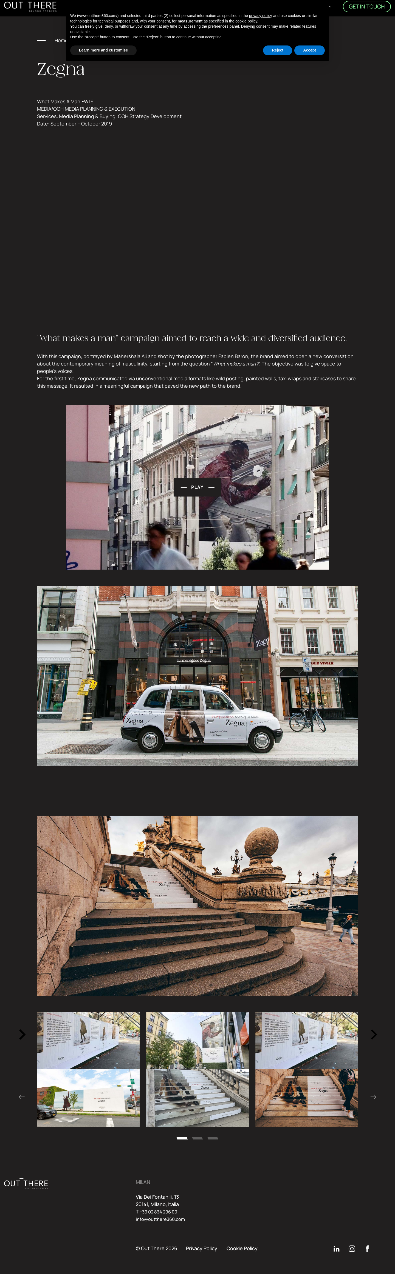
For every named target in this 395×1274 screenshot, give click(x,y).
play (216, 506)
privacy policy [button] (260, 15)
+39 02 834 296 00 (161, 1211)
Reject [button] (277, 50)
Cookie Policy (242, 1248)
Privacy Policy (201, 1248)
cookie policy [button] (246, 21)
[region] (197, 1040)
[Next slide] (373, 1034)
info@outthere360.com (163, 1219)
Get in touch (367, 10)
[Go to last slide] (21, 1034)
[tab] (182, 1138)
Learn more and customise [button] (103, 50)
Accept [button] (309, 50)
